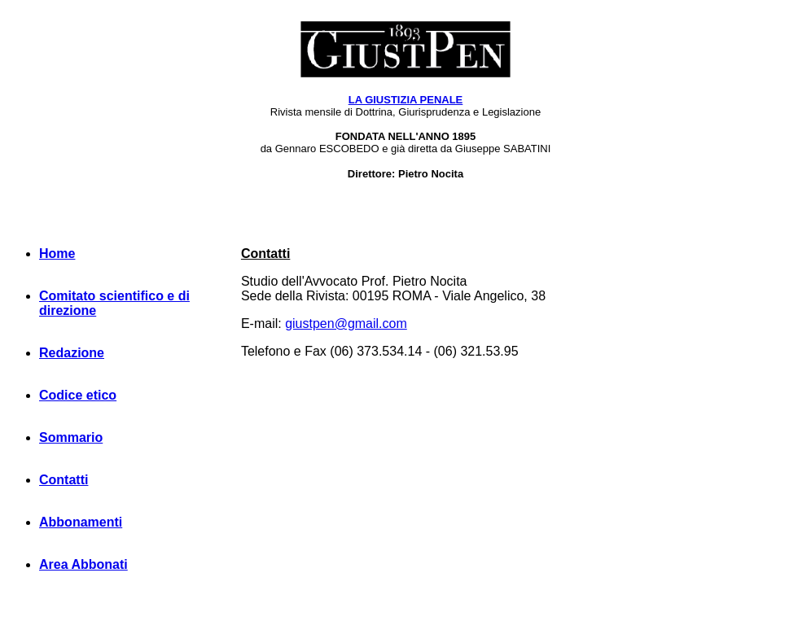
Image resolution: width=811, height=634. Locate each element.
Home (57, 253)
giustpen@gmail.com (346, 323)
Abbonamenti (80, 522)
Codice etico (77, 395)
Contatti (63, 480)
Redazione (71, 353)
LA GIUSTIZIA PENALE (406, 100)
